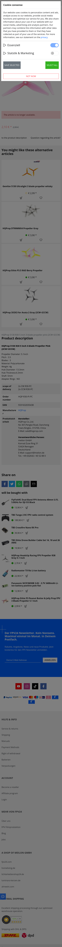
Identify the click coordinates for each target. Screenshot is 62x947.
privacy (44, 37)
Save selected (11, 65)
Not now (31, 76)
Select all (52, 65)
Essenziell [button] (11, 45)
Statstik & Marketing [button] (18, 53)
